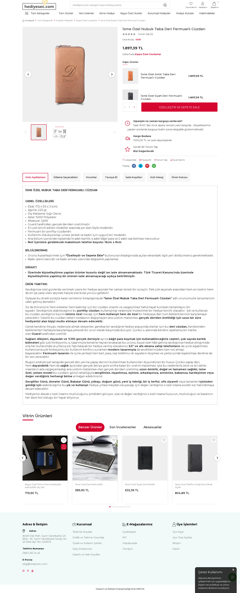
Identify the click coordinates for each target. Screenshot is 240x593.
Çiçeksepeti (129, 531)
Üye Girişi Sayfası (182, 537)
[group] (70, 74)
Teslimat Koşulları (82, 531)
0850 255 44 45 (31, 553)
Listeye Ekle (129, 160)
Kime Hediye (107, 13)
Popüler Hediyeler (64, 20)
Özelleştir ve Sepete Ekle (179, 107)
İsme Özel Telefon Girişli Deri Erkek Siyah (193, 486)
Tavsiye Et (145, 160)
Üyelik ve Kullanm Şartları (87, 543)
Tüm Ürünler (66, 13)
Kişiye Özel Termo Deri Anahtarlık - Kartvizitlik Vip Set (43, 486)
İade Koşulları (134, 177)
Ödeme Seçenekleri (66, 177)
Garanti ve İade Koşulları (86, 554)
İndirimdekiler (207, 13)
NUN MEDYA (137, 589)
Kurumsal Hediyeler (159, 13)
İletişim (176, 543)
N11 (124, 537)
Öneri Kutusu (180, 177)
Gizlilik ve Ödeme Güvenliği (88, 537)
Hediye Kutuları (185, 13)
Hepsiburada (129, 543)
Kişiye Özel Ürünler (131, 13)
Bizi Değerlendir (143, 151)
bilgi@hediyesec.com (34, 564)
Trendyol (127, 548)
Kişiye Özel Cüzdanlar (86, 20)
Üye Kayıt (178, 531)
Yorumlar (91, 177)
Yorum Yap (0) (145, 34)
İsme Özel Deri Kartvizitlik (89, 484)
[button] (28, 74)
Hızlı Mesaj (156, 177)
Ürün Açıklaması (35, 177)
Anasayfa (28, 20)
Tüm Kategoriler (37, 13)
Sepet (176, 548)
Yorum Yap (160, 160)
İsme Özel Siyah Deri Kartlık (140, 484)
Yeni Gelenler (86, 13)
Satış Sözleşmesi (82, 548)
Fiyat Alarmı (177, 160)
